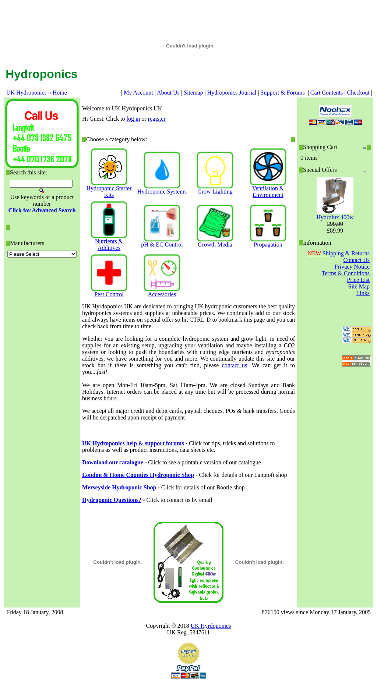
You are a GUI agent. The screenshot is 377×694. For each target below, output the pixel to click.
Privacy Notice (352, 266)
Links (363, 293)
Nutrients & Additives (109, 244)
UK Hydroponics (26, 92)
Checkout (358, 92)
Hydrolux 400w (335, 217)
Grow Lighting (215, 191)
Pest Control (109, 294)
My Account (138, 92)
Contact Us (356, 260)
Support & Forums (283, 92)
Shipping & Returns (339, 253)
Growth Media (215, 244)
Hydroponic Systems (162, 191)
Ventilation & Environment (268, 191)
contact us (234, 365)
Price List (358, 280)
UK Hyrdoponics (211, 626)
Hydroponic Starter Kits (108, 191)
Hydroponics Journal (232, 92)
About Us (168, 92)
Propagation (268, 244)
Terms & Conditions (346, 273)
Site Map (359, 286)
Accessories (162, 294)
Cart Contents (326, 92)
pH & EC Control (162, 244)
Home (60, 92)
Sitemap (193, 92)
